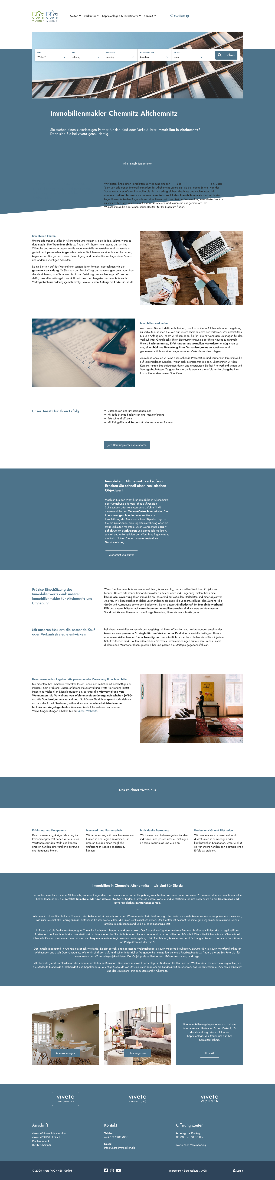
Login (238, 1171)
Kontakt (209, 1053)
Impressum (175, 1171)
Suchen (226, 55)
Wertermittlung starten (121, 555)
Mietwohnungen (65, 1053)
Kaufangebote (137, 1053)
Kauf (173, 184)
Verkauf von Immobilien (196, 184)
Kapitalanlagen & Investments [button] (121, 16)
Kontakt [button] (150, 16)
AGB (204, 1171)
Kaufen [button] (75, 16)
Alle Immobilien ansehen (137, 164)
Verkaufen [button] (91, 16)
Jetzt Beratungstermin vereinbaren (127, 445)
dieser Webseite (87, 711)
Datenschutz (191, 1171)
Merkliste (179, 16)
